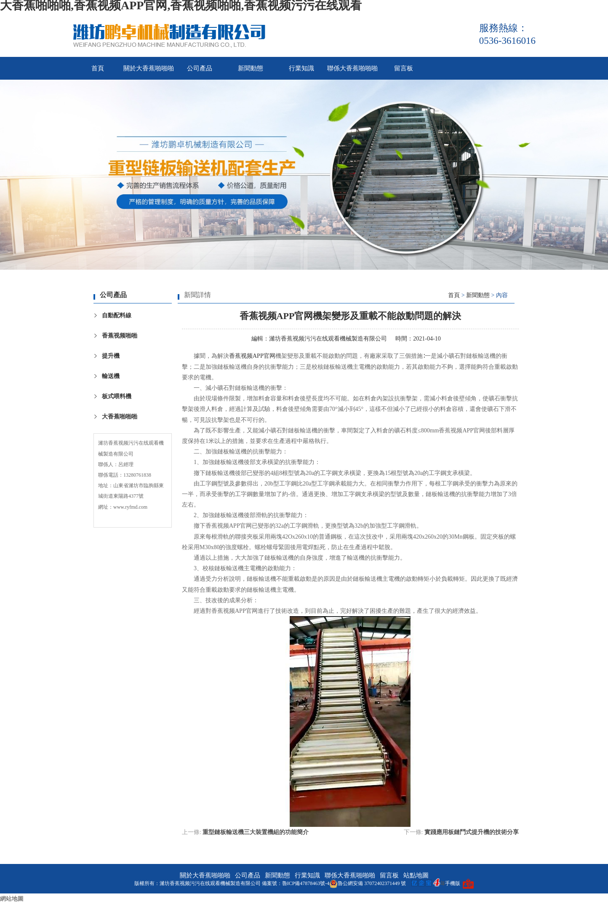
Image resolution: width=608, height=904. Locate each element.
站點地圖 (416, 875)
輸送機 (111, 376)
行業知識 (301, 68)
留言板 (403, 68)
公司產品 (199, 68)
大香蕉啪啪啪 (119, 416)
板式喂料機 (116, 396)
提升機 (111, 356)
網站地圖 (12, 899)
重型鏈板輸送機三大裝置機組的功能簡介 (256, 832)
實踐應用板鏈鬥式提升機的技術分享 (471, 832)
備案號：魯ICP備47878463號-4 (296, 883)
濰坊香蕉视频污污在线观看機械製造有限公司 (328, 338)
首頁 (97, 68)
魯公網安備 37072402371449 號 (367, 883)
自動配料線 (116, 315)
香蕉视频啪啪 (119, 336)
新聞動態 (250, 68)
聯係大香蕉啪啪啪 (352, 68)
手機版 (452, 883)
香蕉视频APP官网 (252, 356)
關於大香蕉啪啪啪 (148, 68)
